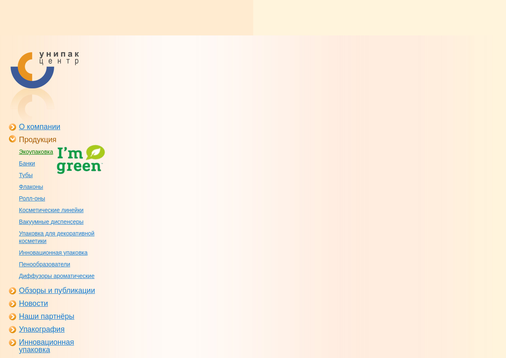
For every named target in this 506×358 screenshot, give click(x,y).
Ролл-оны (32, 198)
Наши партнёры (47, 316)
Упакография (42, 329)
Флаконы (31, 186)
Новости (33, 303)
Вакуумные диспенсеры (51, 221)
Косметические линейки (51, 210)
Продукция (38, 139)
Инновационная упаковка (53, 252)
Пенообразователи (44, 264)
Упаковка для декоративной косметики (57, 237)
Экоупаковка (36, 151)
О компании (39, 127)
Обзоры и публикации (57, 290)
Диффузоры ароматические (57, 276)
